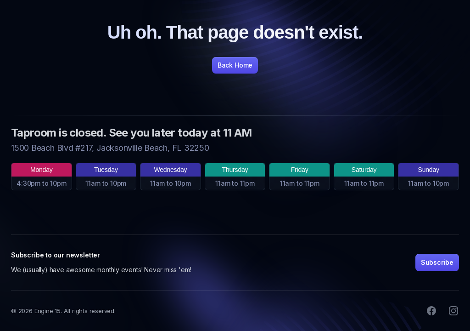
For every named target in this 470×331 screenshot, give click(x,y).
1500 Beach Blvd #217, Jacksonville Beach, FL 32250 (110, 148)
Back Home (235, 65)
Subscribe (437, 262)
